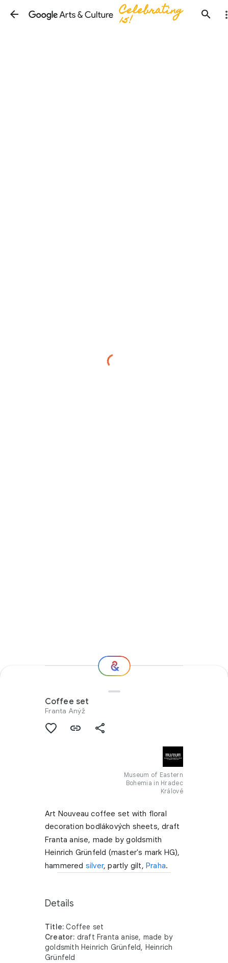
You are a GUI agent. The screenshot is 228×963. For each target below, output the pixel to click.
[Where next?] (114, 666)
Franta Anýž (65, 710)
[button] (14, 14)
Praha (156, 865)
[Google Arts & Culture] (110, 14)
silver (95, 865)
